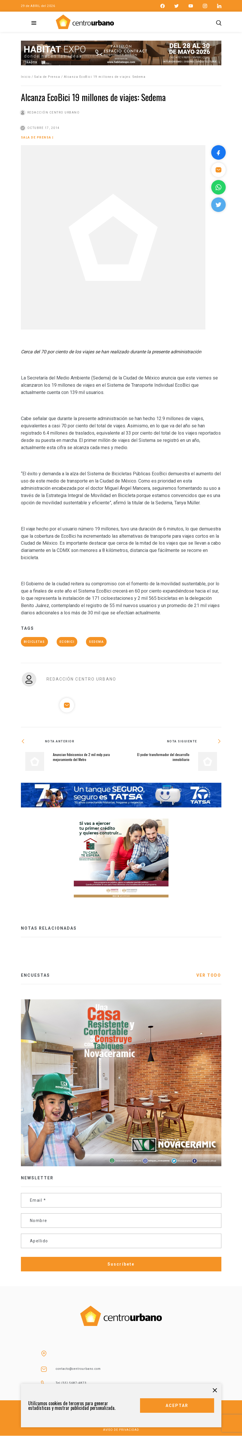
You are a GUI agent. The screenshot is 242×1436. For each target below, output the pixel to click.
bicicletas (34, 641)
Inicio (26, 76)
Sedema (96, 641)
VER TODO (208, 975)
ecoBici (67, 641)
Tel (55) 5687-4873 (71, 1383)
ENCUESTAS (35, 975)
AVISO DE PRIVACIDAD (121, 1429)
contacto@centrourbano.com (78, 1368)
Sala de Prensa (47, 76)
